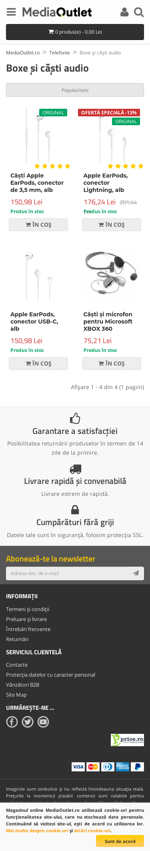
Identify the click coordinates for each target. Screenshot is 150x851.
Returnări (17, 639)
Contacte (17, 664)
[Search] (139, 13)
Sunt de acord (120, 841)
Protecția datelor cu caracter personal (50, 674)
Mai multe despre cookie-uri (37, 830)
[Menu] (11, 13)
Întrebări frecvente (28, 629)
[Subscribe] (136, 573)
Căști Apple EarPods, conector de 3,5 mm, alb (37, 183)
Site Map (16, 694)
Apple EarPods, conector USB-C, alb (34, 321)
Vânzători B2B (22, 684)
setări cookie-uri (92, 830)
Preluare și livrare (26, 619)
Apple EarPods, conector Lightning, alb (106, 183)
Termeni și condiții (27, 609)
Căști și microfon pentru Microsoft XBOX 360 (108, 321)
